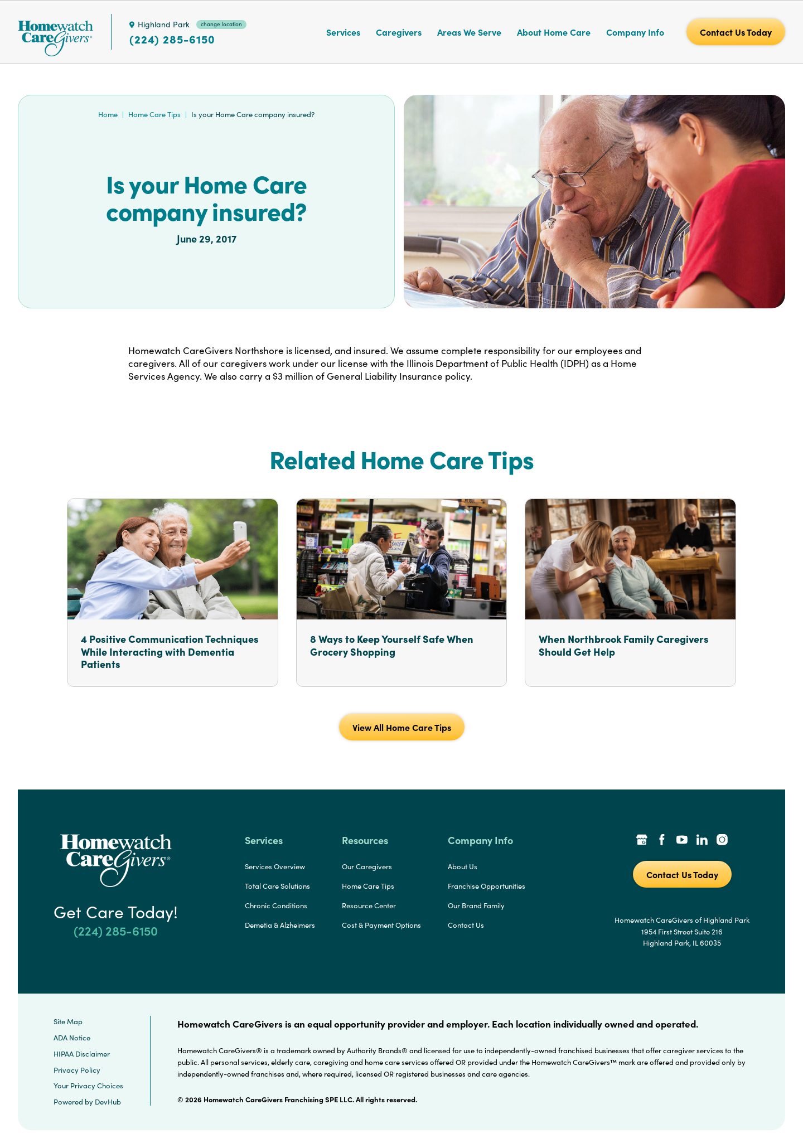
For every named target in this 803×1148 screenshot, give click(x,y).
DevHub (108, 1102)
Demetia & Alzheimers (280, 925)
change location (221, 24)
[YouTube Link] (682, 840)
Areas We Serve (469, 32)
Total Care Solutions (277, 886)
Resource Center (369, 905)
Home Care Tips (154, 114)
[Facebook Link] (661, 840)
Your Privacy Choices (88, 1086)
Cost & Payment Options (381, 925)
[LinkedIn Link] (702, 840)
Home (108, 114)
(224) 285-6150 (172, 39)
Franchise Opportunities (486, 886)
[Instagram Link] (722, 840)
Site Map (68, 1021)
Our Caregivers (367, 866)
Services (343, 32)
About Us (462, 866)
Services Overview (275, 866)
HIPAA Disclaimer (82, 1054)
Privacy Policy (77, 1070)
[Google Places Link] (641, 840)
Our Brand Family (476, 905)
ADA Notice (72, 1038)
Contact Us (466, 925)
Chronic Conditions (276, 905)
